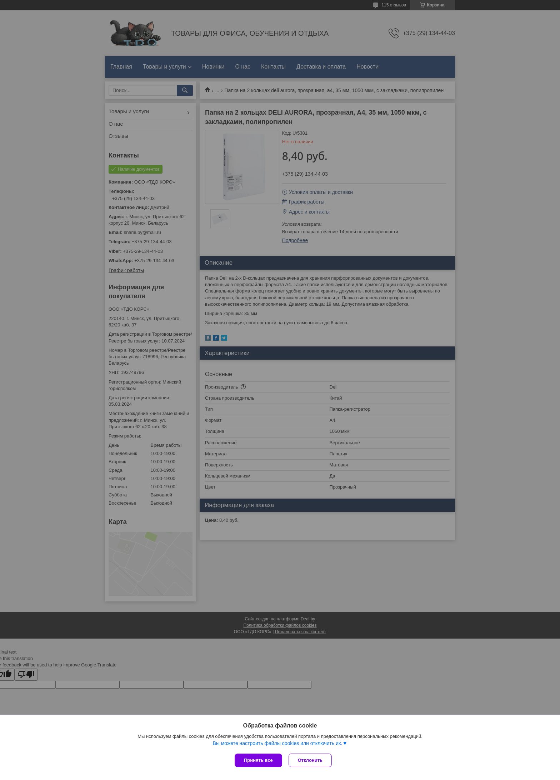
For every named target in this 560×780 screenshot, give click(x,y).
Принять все (258, 760)
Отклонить (311, 760)
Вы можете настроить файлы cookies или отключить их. (277, 744)
